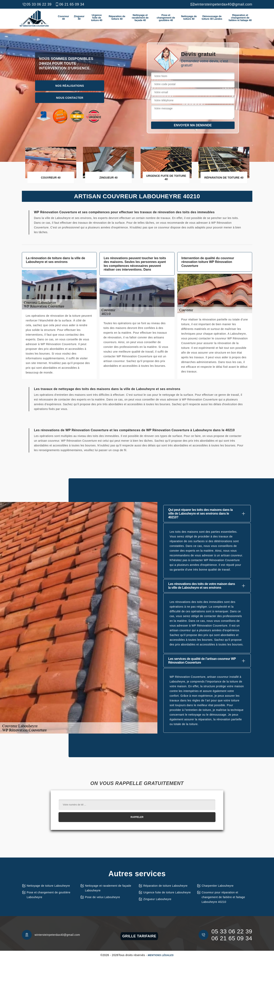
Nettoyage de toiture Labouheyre (48, 885)
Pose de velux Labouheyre (102, 897)
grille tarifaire (139, 936)
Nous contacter (69, 97)
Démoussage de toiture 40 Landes (212, 17)
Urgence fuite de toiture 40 (96, 17)
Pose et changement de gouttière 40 (166, 17)
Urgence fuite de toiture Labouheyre (167, 892)
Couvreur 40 (63, 17)
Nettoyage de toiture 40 (189, 17)
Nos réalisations (69, 85)
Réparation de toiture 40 (117, 17)
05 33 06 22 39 (37, 4)
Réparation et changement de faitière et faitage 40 (240, 17)
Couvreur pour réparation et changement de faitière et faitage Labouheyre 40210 (223, 897)
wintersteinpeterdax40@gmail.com (221, 4)
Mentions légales (161, 955)
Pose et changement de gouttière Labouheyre (49, 895)
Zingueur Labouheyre (157, 899)
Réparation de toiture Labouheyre (165, 885)
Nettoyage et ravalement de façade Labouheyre (108, 888)
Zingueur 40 (79, 17)
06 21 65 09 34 (69, 4)
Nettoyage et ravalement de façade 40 (140, 17)
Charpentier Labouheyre (218, 885)
